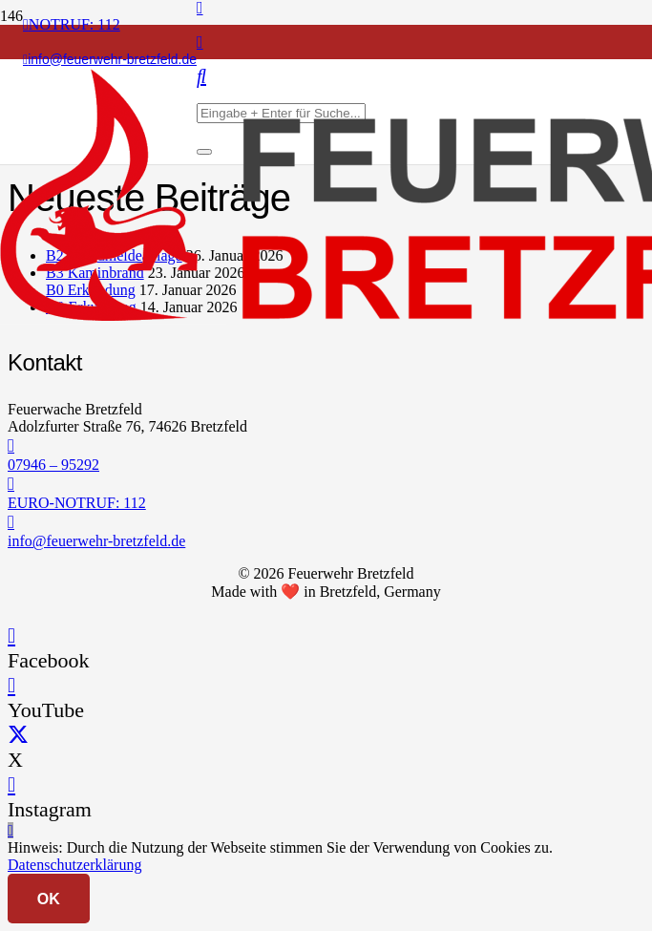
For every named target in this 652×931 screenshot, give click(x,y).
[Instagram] (200, 42)
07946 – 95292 (53, 464)
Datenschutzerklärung (74, 865)
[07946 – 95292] (326, 445)
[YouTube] (11, 685)
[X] (18, 735)
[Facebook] (11, 635)
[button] (10, 830)
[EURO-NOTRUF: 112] (326, 484)
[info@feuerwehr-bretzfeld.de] (326, 522)
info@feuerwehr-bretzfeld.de (96, 541)
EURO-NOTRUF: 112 (77, 503)
